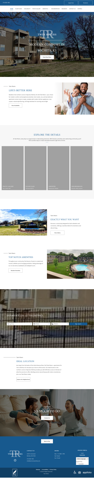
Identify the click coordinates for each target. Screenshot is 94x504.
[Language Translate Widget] (82, 458)
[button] (22, 324)
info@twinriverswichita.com (33, 461)
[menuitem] (11, 8)
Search (76, 324)
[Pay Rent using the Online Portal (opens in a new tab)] (86, 3)
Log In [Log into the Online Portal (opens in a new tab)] (82, 453)
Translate (80, 464)
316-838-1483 (6, 2)
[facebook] (15, 460)
